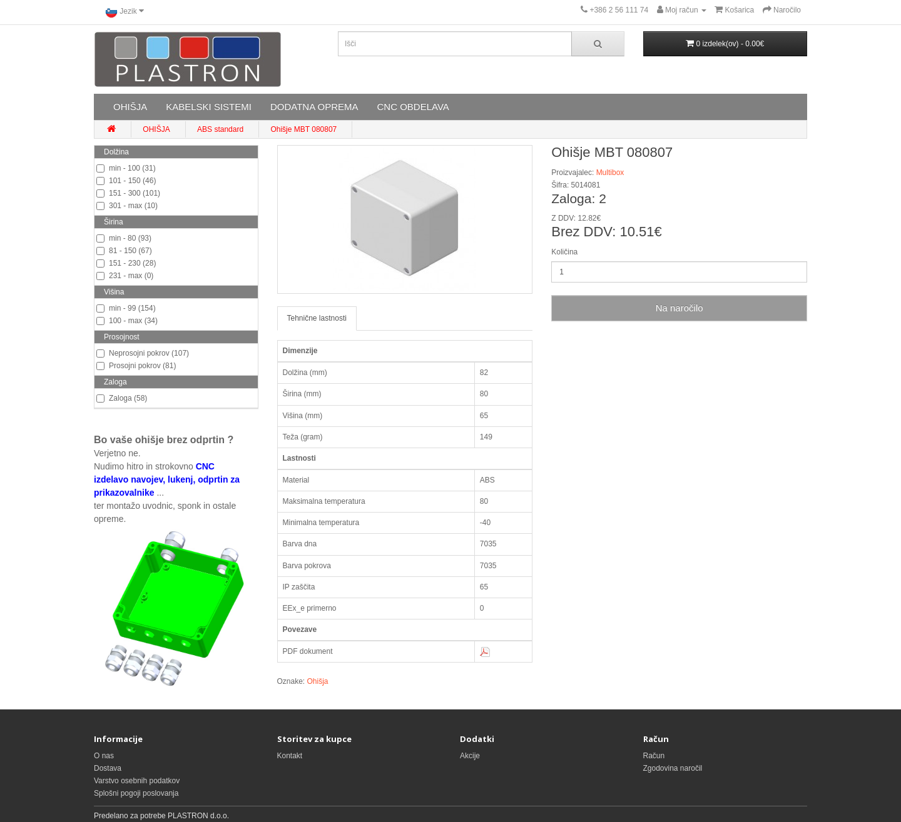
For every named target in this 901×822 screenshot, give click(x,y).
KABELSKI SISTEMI (209, 106)
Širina (113, 222)
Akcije (470, 755)
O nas (104, 755)
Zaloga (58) (121, 398)
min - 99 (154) (126, 308)
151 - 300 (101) (128, 193)
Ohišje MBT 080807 (303, 129)
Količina (564, 252)
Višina (114, 292)
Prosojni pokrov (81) (136, 365)
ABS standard (220, 129)
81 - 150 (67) (124, 250)
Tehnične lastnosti (317, 318)
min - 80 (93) (123, 238)
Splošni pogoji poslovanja (136, 793)
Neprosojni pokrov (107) (142, 353)
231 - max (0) (124, 275)
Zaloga (115, 382)
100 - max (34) (127, 320)
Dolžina (116, 152)
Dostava (107, 768)
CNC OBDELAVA (413, 106)
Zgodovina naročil (673, 768)
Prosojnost (122, 337)
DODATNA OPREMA (314, 106)
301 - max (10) (127, 205)
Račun (654, 755)
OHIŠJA (130, 106)
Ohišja (317, 681)
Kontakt (290, 755)
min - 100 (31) (126, 168)
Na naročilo (679, 308)
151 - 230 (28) (126, 263)
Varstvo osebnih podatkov (137, 780)
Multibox (610, 172)
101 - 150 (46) (126, 180)
